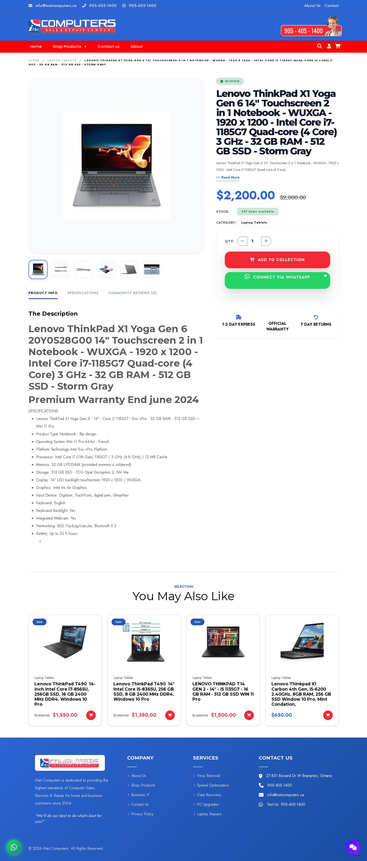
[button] (69, 46)
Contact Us (138, 804)
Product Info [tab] (43, 293)
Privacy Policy (140, 814)
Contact (331, 5)
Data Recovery (207, 795)
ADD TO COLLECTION (277, 260)
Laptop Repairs (207, 814)
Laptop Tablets (62, 60)
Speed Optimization (211, 785)
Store (34, 60)
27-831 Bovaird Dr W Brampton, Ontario (299, 775)
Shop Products (141, 785)
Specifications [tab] (83, 293)
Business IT (138, 795)
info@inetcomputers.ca (55, 5)
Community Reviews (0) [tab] (132, 293)
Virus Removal (206, 775)
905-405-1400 (103, 5)
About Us (312, 5)
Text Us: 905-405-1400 (286, 804)
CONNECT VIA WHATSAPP (286, 277)
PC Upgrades (206, 804)
